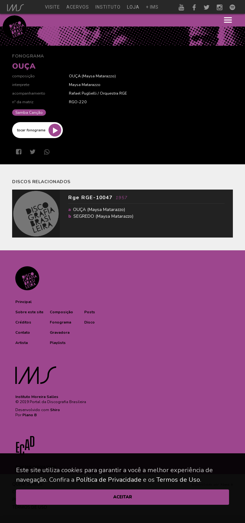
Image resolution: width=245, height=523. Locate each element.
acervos (77, 7)
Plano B (29, 415)
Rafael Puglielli (83, 93)
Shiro (55, 409)
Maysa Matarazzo (99, 76)
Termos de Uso (178, 479)
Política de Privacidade (108, 479)
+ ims (152, 7)
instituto (108, 7)
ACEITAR (122, 497)
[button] (23, 301)
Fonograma (28, 56)
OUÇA (75, 76)
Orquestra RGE (113, 93)
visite (52, 7)
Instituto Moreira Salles (36, 396)
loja (133, 7)
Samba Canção (29, 112)
